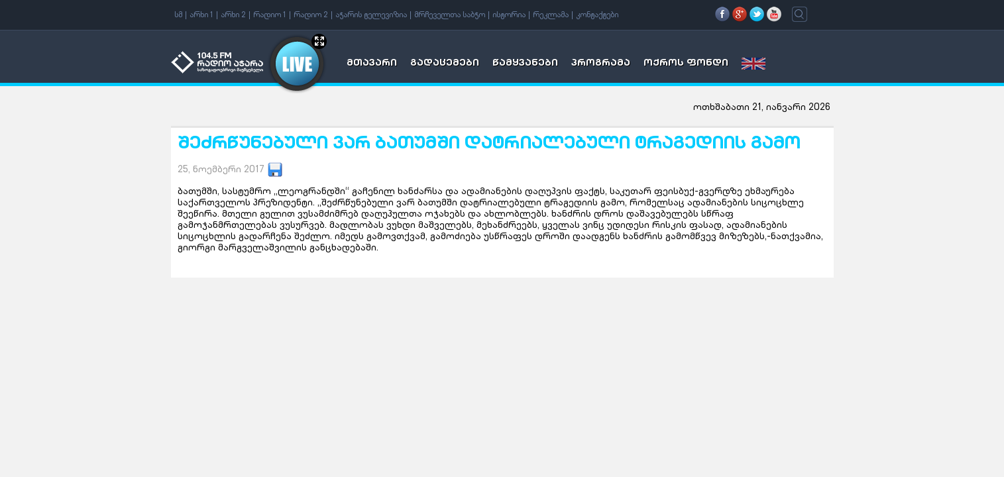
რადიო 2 (311, 15)
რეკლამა (551, 15)
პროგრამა (600, 63)
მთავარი (372, 63)
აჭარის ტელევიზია (371, 15)
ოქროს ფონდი (685, 63)
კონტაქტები (597, 15)
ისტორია (509, 15)
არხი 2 (233, 15)
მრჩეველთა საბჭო (449, 15)
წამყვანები (525, 63)
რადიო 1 (269, 15)
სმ (178, 15)
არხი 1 (201, 15)
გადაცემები (444, 63)
